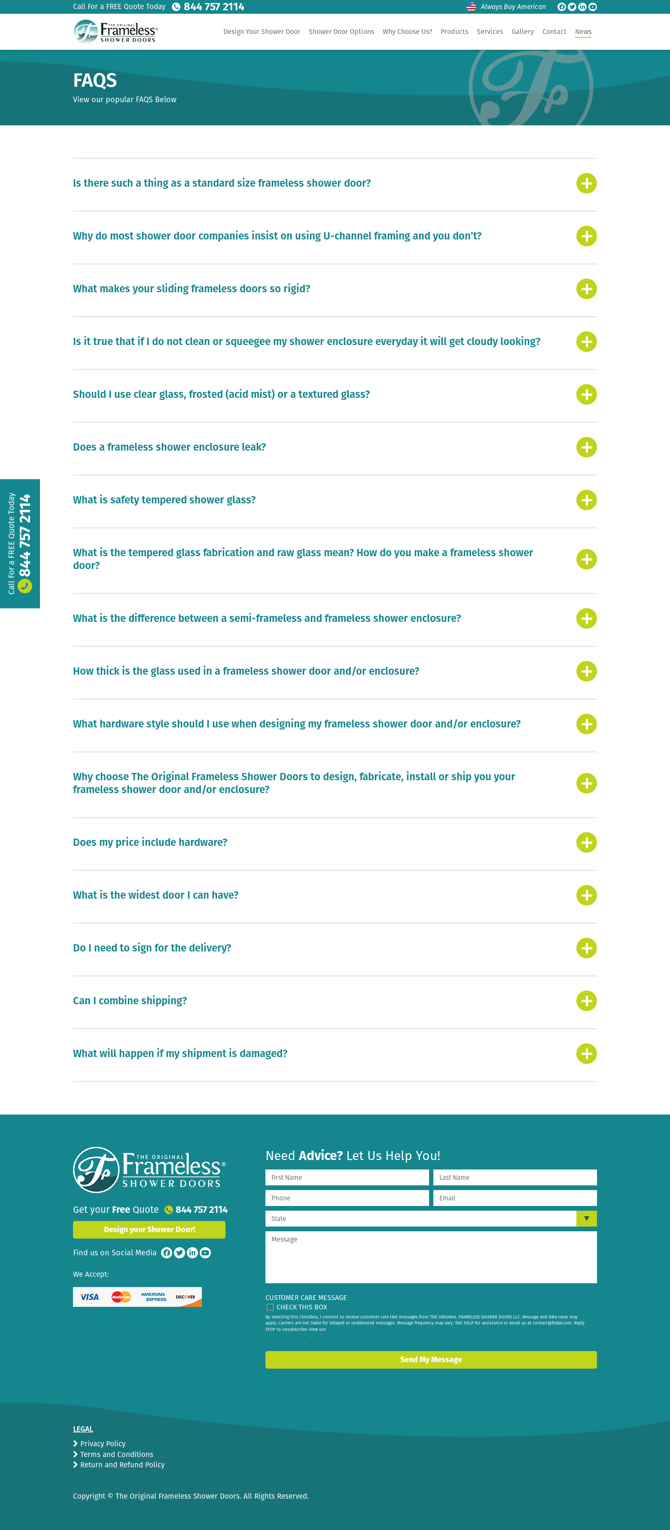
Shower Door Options (341, 31)
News (583, 31)
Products (454, 31)
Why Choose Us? (407, 31)
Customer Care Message (306, 1297)
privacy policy (296, 1334)
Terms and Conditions (115, 1453)
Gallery (523, 31)
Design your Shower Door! (149, 1228)
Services (490, 31)
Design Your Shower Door (261, 31)
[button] (335, 182)
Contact (554, 31)
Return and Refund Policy (121, 1464)
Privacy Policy (101, 1443)
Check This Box (302, 1306)
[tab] (335, 182)
